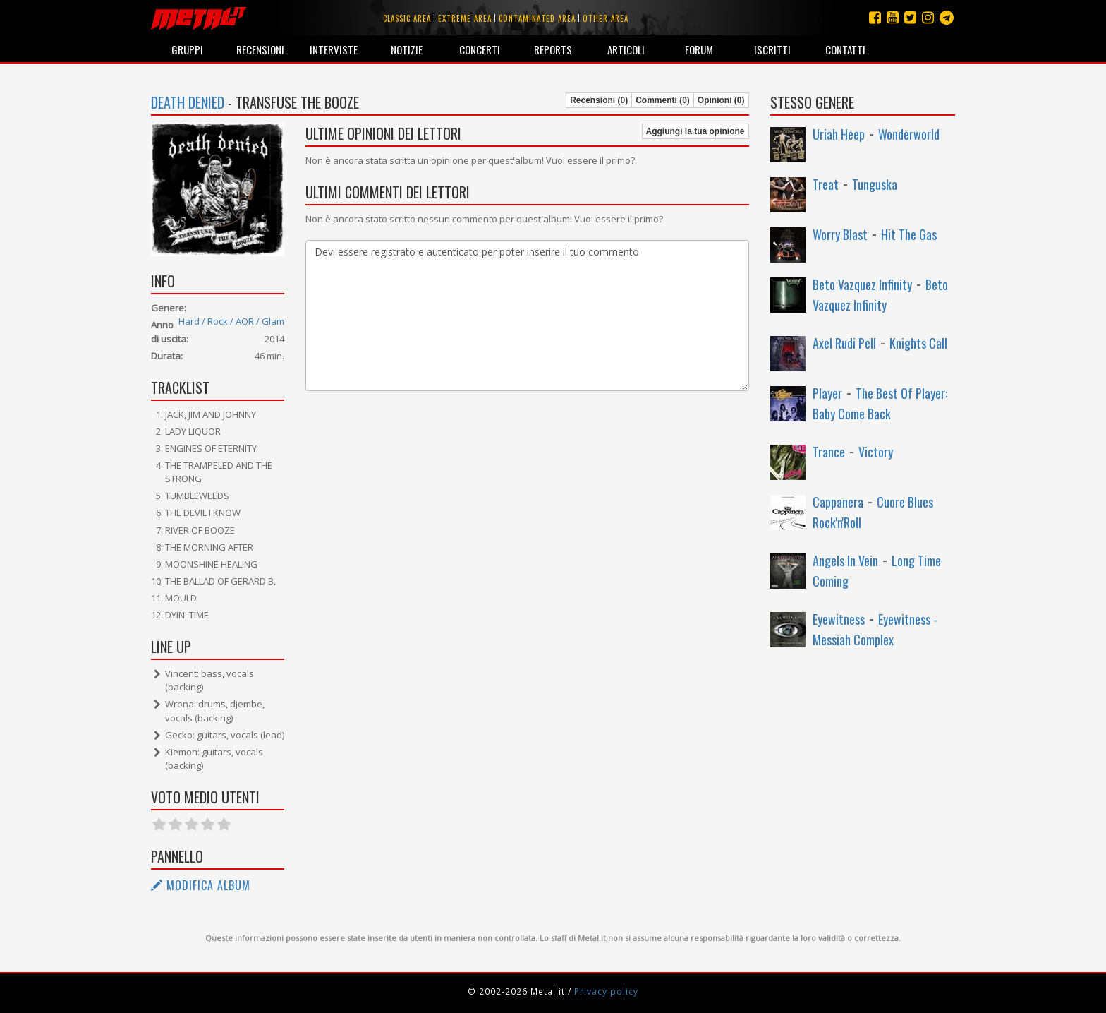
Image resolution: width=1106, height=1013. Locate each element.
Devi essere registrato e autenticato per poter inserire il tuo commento (526, 315)
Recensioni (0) (599, 100)
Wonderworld (909, 134)
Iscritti (772, 49)
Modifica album (200, 885)
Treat (826, 184)
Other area (605, 18)
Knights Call (918, 343)
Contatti (845, 49)
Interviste (334, 49)
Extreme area (465, 18)
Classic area (407, 18)
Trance (829, 452)
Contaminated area (537, 18)
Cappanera (838, 502)
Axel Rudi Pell (844, 343)
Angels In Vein (845, 560)
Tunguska (874, 184)
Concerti (479, 49)
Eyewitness (839, 619)
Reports (553, 49)
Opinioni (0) (721, 100)
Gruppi (187, 49)
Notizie (407, 49)
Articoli (626, 49)
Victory (875, 452)
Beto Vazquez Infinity (862, 284)
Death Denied (187, 102)
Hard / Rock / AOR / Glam (231, 321)
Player (827, 393)
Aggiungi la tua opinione (695, 131)
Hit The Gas (909, 234)
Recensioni (260, 49)
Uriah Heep (839, 134)
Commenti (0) (663, 100)
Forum (699, 49)
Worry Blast (840, 234)
